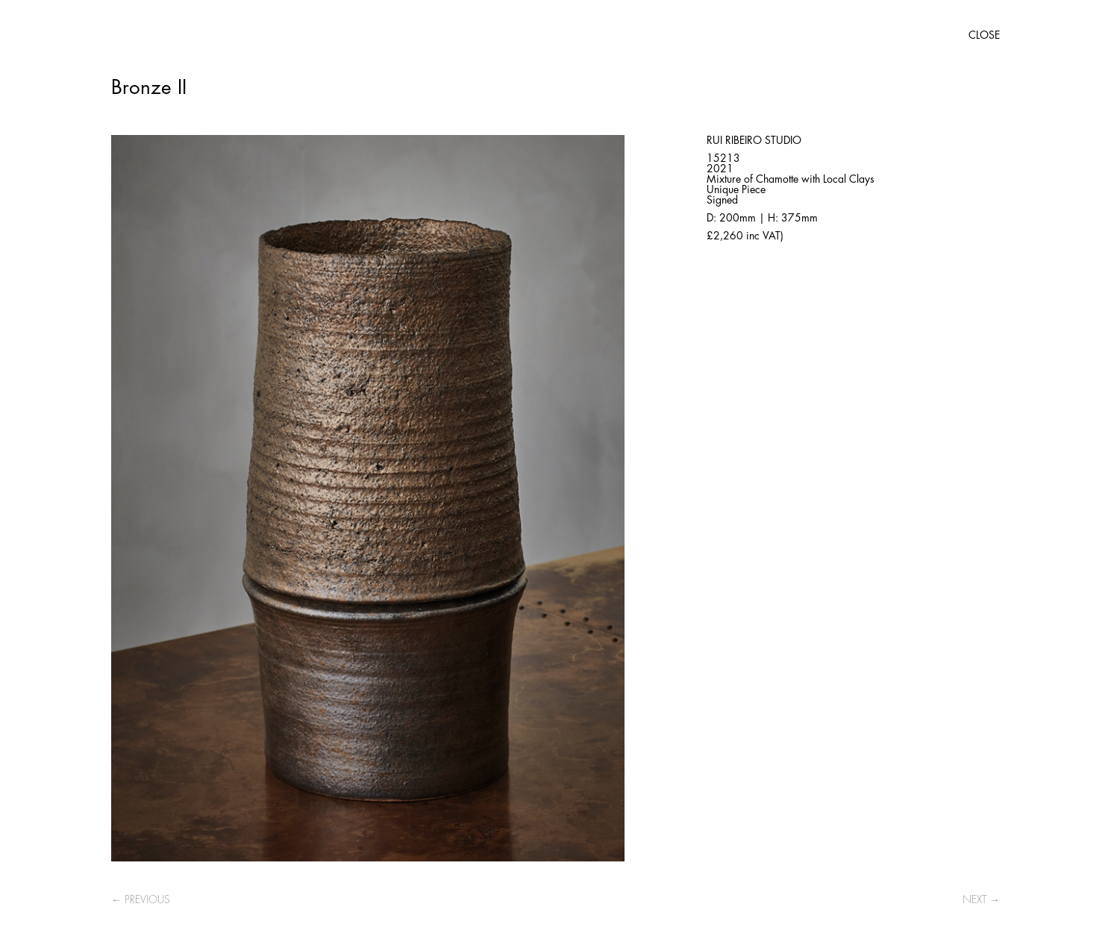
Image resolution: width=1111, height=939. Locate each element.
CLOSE (984, 35)
